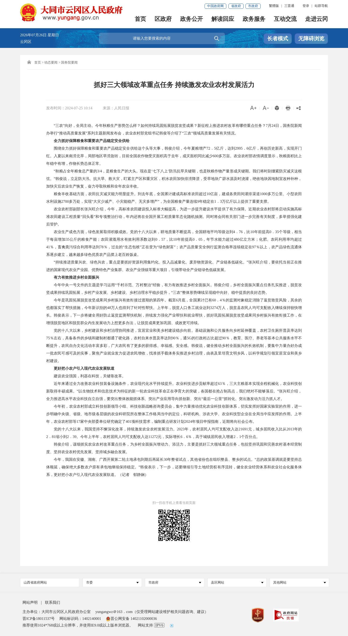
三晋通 (289, 6)
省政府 (236, 6)
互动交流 (285, 19)
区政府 (163, 19)
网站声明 (30, 602)
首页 (140, 19)
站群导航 (321, 6)
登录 (306, 6)
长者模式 (277, 38)
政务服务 (254, 19)
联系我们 (52, 602)
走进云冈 (316, 19)
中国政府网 (215, 6)
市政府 (253, 6)
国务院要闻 (69, 62)
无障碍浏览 (311, 38)
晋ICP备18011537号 (38, 619)
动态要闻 (51, 62)
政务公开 (191, 19)
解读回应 (222, 19)
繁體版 (274, 6)
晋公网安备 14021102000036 (131, 619)
